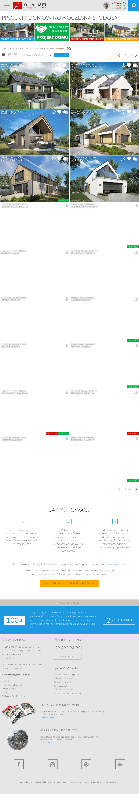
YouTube (120, 764)
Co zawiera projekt (62, 682)
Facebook (19, 764)
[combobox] (36, 55)
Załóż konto (121, 620)
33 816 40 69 (25, 665)
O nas (4, 693)
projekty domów (23, 49)
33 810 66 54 (11, 665)
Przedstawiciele (9, 689)
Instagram (53, 764)
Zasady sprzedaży (117, 564)
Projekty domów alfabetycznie (67, 693)
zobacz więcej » (47, 742)
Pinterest (86, 764)
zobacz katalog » (49, 717)
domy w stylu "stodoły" (43, 49)
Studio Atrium (8, 49)
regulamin (76, 675)
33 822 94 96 (119, 3)
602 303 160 (121, 6)
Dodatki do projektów (64, 690)
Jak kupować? (60, 686)
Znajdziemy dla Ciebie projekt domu (69, 583)
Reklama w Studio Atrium (13, 696)
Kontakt (5, 681)
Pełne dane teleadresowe (13, 685)
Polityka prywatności (63, 678)
